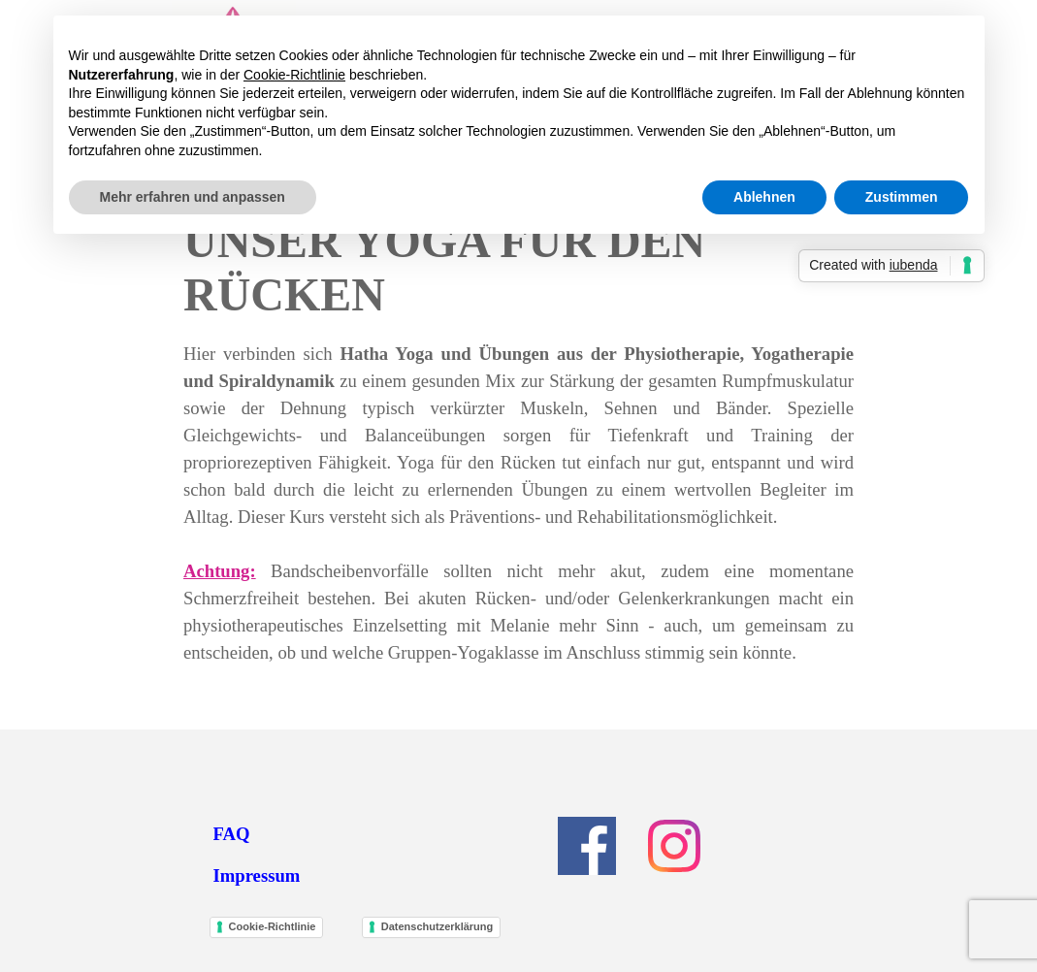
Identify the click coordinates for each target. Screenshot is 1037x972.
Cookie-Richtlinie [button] (294, 74)
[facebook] (587, 846)
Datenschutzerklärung (437, 926)
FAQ (231, 834)
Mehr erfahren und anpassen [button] (192, 197)
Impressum (257, 875)
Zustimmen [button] (901, 197)
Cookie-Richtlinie (272, 926)
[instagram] (674, 846)
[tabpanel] (518, 503)
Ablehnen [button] (764, 197)
